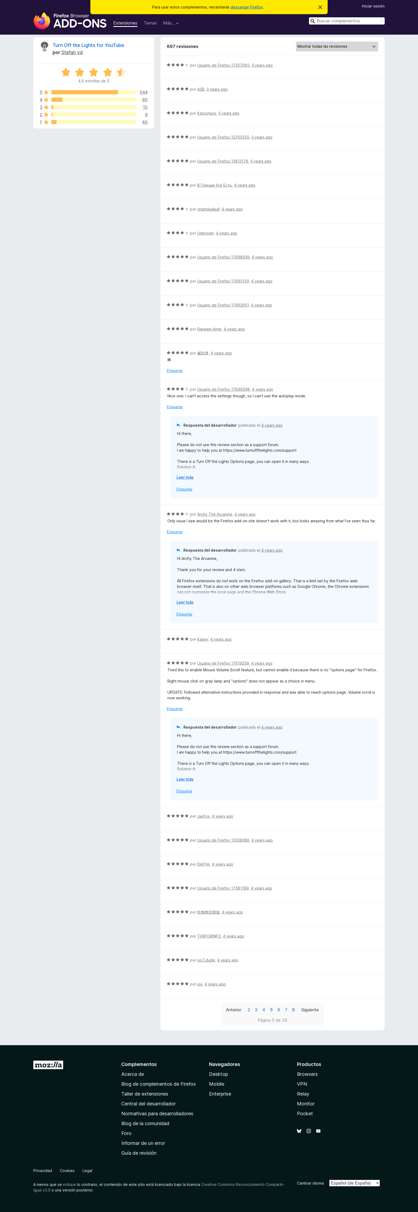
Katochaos (206, 113)
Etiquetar (175, 370)
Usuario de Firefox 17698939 (223, 257)
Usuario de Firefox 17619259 (223, 663)
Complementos (139, 1064)
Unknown (205, 233)
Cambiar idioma (310, 1183)
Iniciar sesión (373, 6)
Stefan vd (72, 52)
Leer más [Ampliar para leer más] (185, 477)
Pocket (305, 1113)
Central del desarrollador (148, 1103)
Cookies (67, 1170)
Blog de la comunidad (145, 1123)
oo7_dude (206, 960)
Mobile (216, 1084)
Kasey (202, 639)
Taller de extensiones (144, 1094)
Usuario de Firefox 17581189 (223, 888)
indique (69, 1184)
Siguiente (310, 1009)
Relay (303, 1094)
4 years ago (244, 185)
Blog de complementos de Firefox (158, 1084)
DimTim (203, 864)
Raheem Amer (209, 329)
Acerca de (132, 1074)
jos (199, 984)
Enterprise (220, 1094)
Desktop (218, 1074)
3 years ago (262, 65)
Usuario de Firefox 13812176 (222, 161)
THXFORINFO (209, 936)
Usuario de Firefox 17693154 (223, 281)
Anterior (233, 1009)
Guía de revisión (138, 1153)
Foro (126, 1133)
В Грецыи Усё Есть (214, 185)
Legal (87, 1170)
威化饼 (202, 353)
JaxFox (203, 816)
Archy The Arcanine (214, 514)
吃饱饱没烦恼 (208, 912)
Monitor (306, 1103)
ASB (200, 89)
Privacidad (42, 1170)
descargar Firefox (247, 7)
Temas (150, 23)
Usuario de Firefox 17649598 (223, 389)
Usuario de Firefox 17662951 (223, 305)
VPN (302, 1084)
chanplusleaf (208, 209)
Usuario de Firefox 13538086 (223, 840)
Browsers (307, 1074)
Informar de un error (143, 1143)
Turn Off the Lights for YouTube (88, 45)
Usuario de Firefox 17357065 (223, 65)
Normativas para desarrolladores (157, 1113)
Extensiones (125, 23)
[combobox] (347, 21)
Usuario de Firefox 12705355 (223, 137)
